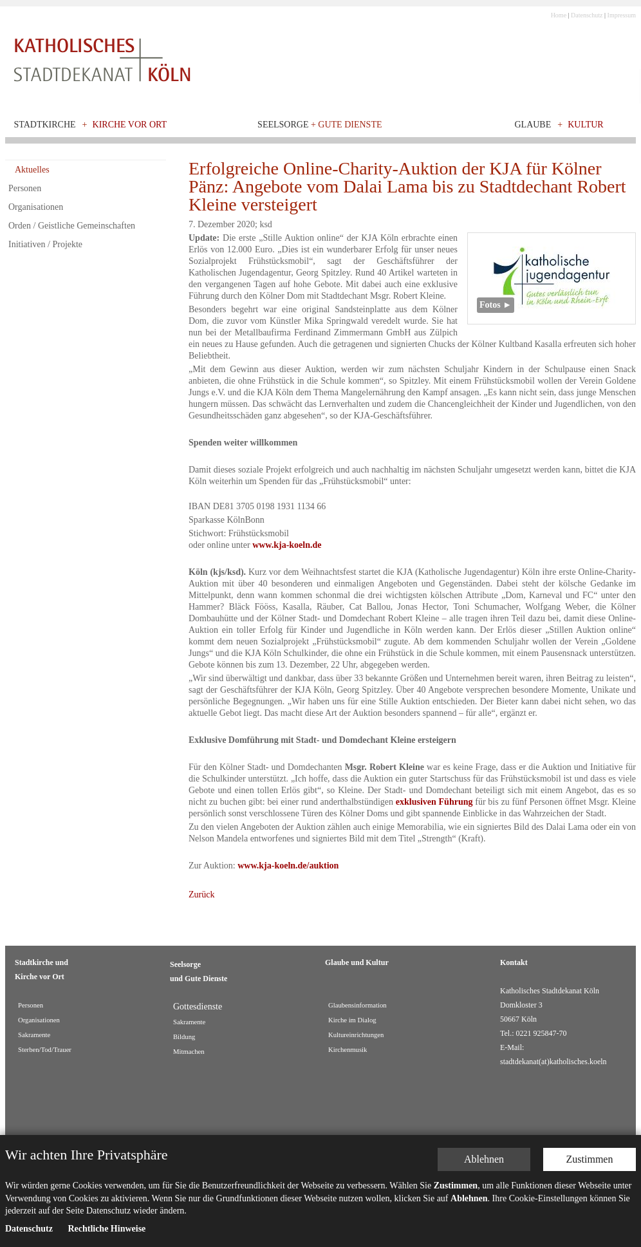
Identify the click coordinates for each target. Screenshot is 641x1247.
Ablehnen (484, 1164)
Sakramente (34, 1034)
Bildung (184, 1036)
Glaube (532, 124)
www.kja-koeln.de (286, 545)
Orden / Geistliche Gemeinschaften (71, 225)
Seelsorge (319, 124)
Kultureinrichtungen (356, 1034)
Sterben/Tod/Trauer (44, 1049)
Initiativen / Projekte (45, 244)
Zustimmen (589, 1164)
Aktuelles (32, 169)
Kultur (586, 124)
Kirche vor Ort (130, 124)
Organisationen (35, 207)
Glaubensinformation (357, 1005)
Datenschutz (586, 15)
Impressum (622, 15)
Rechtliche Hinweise (106, 1234)
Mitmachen (189, 1051)
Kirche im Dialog (352, 1020)
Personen (24, 188)
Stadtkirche (45, 124)
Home (558, 15)
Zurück (201, 894)
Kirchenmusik (347, 1049)
